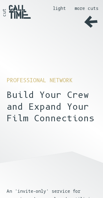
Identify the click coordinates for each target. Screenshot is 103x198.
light (59, 8)
